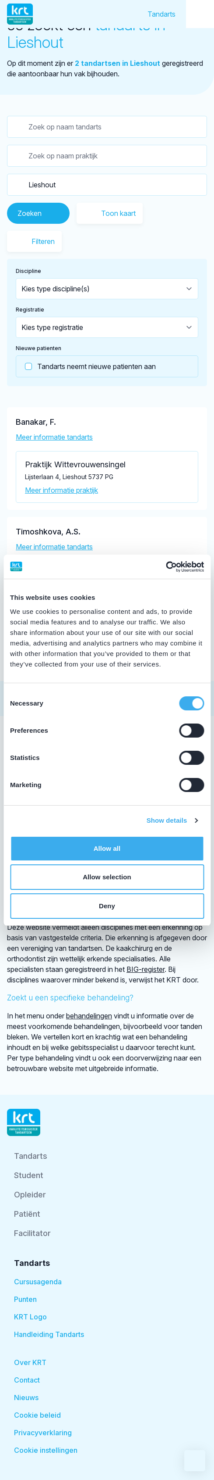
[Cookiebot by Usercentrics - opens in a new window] (165, 567)
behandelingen (89, 1015)
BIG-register (145, 969)
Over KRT (30, 1362)
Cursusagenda (38, 1281)
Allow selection (107, 877)
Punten (25, 1299)
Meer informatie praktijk (61, 490)
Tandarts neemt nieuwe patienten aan (86, 366)
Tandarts (161, 14)
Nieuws (26, 1397)
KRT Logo (30, 1316)
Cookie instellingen (45, 1450)
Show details (167, 820)
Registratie (30, 309)
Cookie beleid (37, 1415)
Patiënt (27, 1213)
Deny (107, 906)
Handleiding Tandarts (49, 1334)
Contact (27, 1380)
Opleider (30, 1194)
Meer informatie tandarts (54, 437)
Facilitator (32, 1233)
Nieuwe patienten (38, 348)
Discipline (28, 271)
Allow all (107, 848)
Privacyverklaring (43, 1432)
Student (28, 1175)
